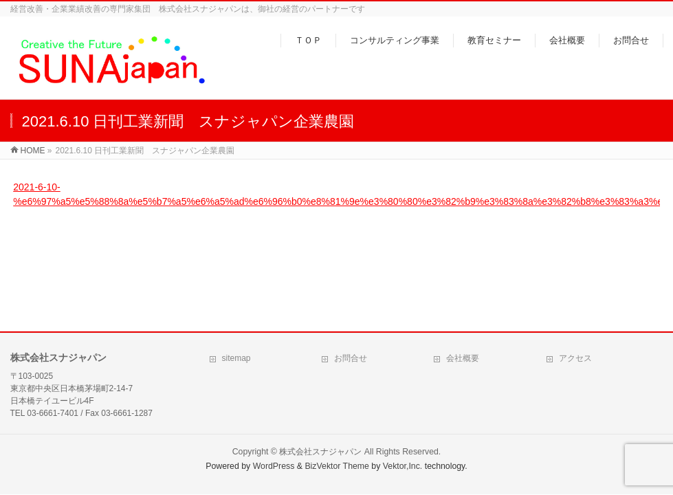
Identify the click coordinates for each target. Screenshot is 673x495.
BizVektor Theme (337, 466)
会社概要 (462, 358)
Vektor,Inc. (403, 466)
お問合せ (350, 358)
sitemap (236, 358)
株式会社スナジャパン (320, 451)
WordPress (274, 466)
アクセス (575, 358)
